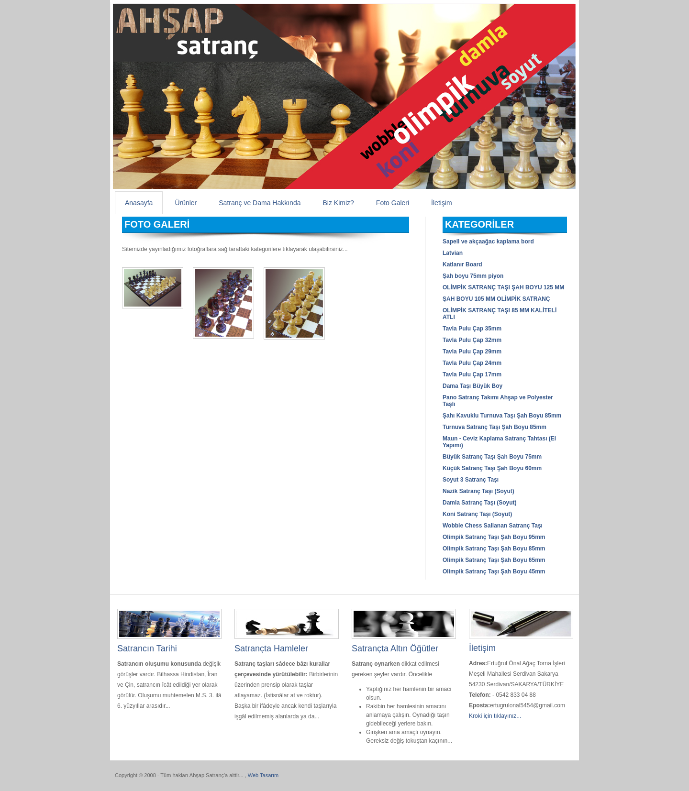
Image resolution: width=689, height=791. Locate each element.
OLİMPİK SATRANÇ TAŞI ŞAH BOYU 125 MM (503, 287)
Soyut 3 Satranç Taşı (471, 479)
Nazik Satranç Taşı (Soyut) (478, 491)
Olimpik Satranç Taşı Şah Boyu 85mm (494, 548)
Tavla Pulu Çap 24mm (472, 363)
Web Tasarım (263, 775)
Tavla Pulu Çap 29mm (472, 351)
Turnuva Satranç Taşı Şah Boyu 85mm (494, 427)
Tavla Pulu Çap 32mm (472, 340)
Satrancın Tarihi (147, 648)
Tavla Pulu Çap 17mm (472, 374)
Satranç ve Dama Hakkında (259, 203)
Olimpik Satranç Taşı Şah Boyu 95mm (494, 537)
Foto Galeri (392, 203)
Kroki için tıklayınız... (495, 716)
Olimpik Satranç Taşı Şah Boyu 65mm (494, 560)
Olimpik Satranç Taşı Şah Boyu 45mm (494, 571)
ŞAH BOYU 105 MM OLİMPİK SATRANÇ (496, 299)
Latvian (453, 253)
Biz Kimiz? (338, 203)
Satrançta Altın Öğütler (395, 648)
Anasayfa (139, 203)
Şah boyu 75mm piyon (473, 276)
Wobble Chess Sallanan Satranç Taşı (493, 525)
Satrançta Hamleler (271, 648)
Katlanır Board (462, 264)
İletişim (441, 203)
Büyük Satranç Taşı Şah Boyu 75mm (492, 456)
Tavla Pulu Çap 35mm (472, 328)
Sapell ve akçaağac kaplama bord (488, 241)
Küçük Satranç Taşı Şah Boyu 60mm (492, 468)
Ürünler (186, 203)
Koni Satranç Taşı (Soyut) (477, 514)
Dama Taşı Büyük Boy (472, 386)
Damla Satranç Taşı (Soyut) (480, 502)
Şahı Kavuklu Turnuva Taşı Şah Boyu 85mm (502, 415)
